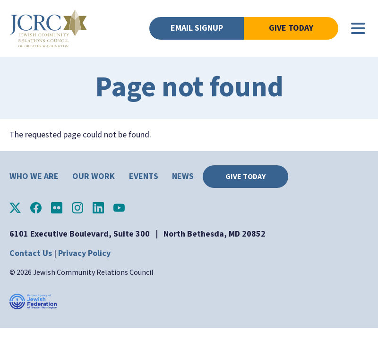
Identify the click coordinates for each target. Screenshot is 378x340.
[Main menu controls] (358, 28)
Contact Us (30, 253)
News (183, 176)
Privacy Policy (84, 253)
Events (143, 176)
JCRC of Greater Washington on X (15, 207)
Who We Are (34, 176)
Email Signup (197, 28)
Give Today (291, 28)
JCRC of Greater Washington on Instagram (77, 207)
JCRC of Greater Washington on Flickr (56, 207)
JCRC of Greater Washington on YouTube (119, 207)
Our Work (93, 176)
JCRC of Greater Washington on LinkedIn (98, 207)
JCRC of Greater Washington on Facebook (36, 207)
